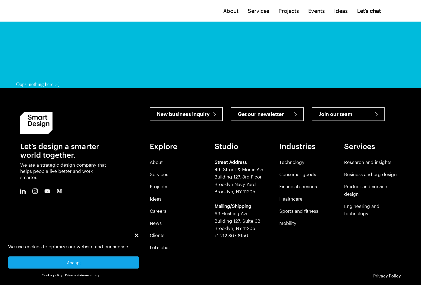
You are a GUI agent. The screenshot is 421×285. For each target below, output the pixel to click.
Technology (291, 162)
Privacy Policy (387, 275)
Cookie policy (52, 275)
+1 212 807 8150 (231, 235)
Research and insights (367, 162)
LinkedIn (23, 191)
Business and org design (370, 174)
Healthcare (291, 198)
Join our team (335, 114)
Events (316, 11)
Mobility (287, 223)
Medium (59, 191)
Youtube (47, 191)
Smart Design (26, 11)
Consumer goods (297, 174)
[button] (136, 235)
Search (393, 10)
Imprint (100, 275)
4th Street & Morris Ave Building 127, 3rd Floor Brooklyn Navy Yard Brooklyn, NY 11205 (239, 176)
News (156, 223)
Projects (289, 11)
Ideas (341, 11)
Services (258, 11)
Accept (74, 262)
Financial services (298, 186)
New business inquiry (183, 114)
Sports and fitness (298, 211)
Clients (157, 235)
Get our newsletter (261, 114)
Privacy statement (78, 275)
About (231, 11)
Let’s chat (160, 247)
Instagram (35, 191)
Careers (158, 211)
